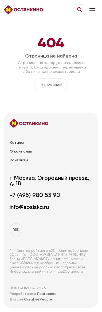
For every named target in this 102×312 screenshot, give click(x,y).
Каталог (17, 142)
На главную (51, 84)
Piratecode (47, 294)
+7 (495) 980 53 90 (35, 195)
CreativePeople (38, 299)
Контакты (19, 160)
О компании (21, 151)
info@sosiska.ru (29, 207)
